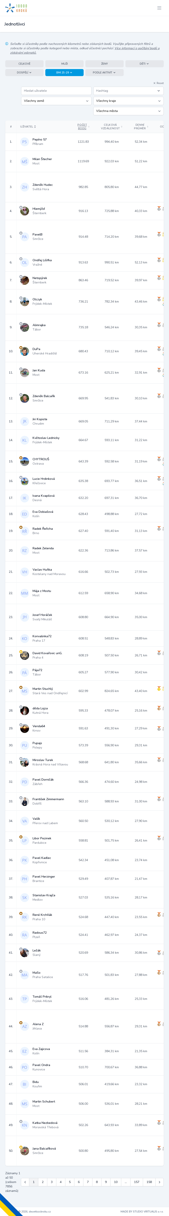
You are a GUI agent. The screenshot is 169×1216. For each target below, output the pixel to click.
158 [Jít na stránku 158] (149, 1182)
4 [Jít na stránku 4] (61, 1182)
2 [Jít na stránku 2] (43, 1182)
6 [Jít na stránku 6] (79, 1182)
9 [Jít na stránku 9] (106, 1182)
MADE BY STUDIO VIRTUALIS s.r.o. (142, 1211)
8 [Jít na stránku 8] (97, 1182)
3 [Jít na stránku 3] (52, 1182)
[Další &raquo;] (159, 1182)
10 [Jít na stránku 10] (116, 1182)
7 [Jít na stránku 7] (88, 1182)
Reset (158, 83)
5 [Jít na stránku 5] (70, 1182)
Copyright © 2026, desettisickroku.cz (28, 1211)
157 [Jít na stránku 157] (136, 1182)
